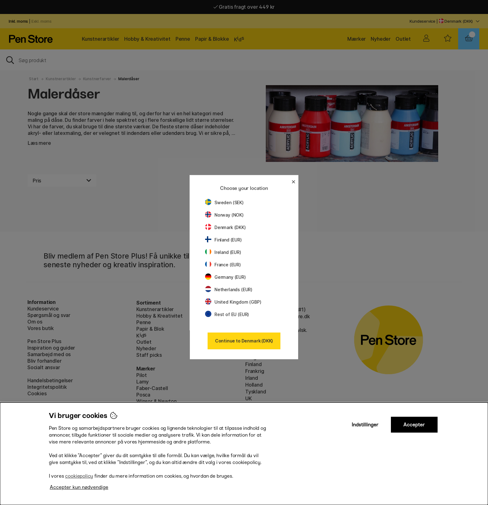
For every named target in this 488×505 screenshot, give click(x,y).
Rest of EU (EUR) (227, 314)
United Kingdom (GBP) (233, 302)
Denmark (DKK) (225, 227)
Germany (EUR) (225, 277)
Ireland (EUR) (223, 252)
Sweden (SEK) (224, 202)
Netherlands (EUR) (228, 289)
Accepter (414, 425)
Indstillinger (365, 425)
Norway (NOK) (224, 215)
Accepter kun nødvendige (79, 487)
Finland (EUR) (223, 239)
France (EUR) (223, 264)
